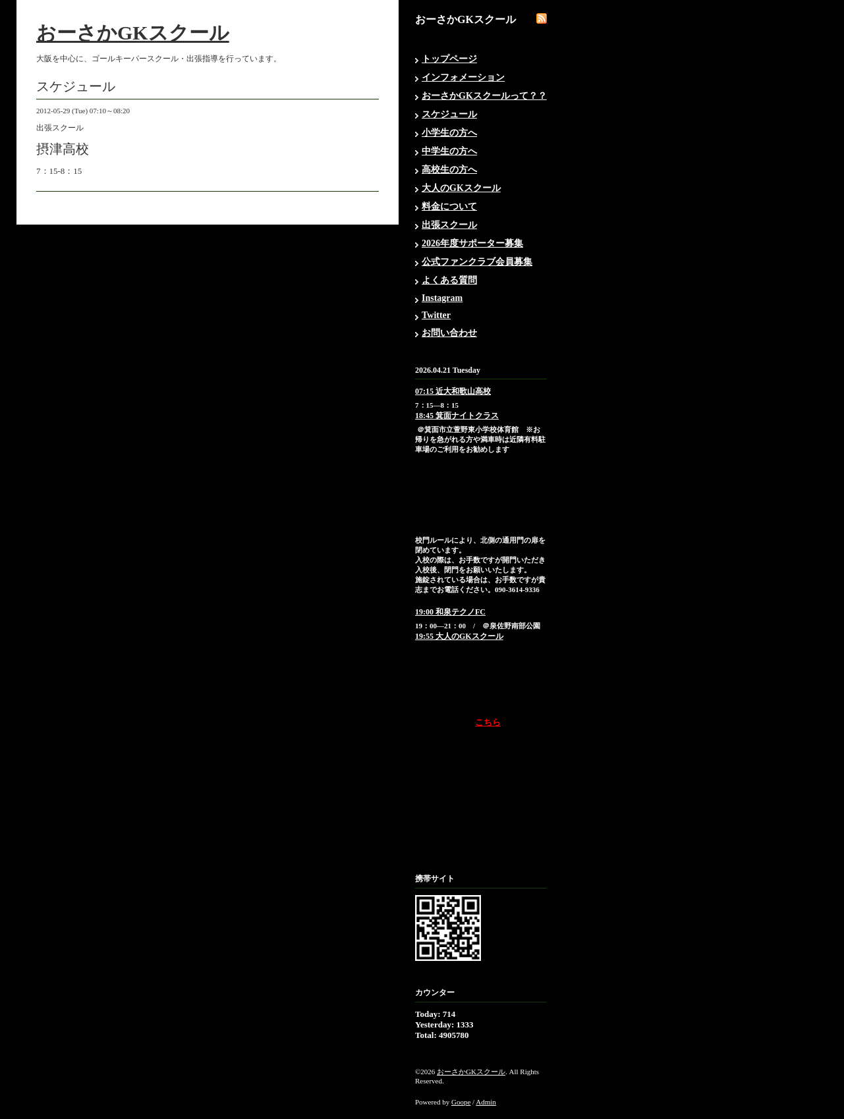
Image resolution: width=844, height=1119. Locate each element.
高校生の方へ (449, 170)
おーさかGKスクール (132, 32)
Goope (460, 1102)
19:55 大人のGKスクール (459, 636)
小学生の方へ (449, 133)
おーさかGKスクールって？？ (484, 96)
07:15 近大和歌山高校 (453, 391)
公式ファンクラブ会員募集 (477, 262)
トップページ (449, 59)
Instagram (442, 298)
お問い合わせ (449, 333)
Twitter (436, 315)
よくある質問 (449, 280)
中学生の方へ (449, 151)
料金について (449, 206)
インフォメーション (463, 77)
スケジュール (449, 114)
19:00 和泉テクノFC (450, 611)
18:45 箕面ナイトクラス (457, 415)
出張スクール (449, 225)
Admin (486, 1102)
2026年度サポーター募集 (472, 243)
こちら (488, 722)
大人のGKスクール (461, 188)
